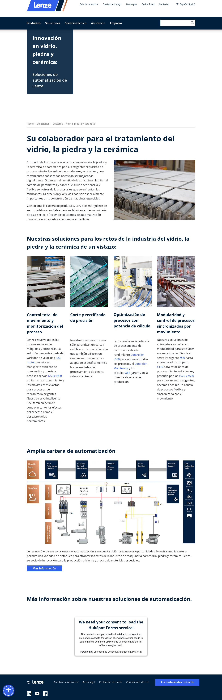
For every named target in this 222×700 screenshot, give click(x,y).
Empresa (116, 23)
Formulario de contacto (177, 682)
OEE (127, 373)
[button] (8, 691)
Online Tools (148, 4)
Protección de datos (110, 682)
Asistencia (98, 23)
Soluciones (52, 23)
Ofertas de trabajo (112, 4)
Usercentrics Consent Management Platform (117, 651)
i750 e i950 (55, 376)
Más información (44, 568)
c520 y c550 (186, 376)
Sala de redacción (89, 4)
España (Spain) (185, 4)
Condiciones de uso (137, 682)
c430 (160, 367)
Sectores (58, 123)
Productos (34, 23)
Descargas (131, 4)
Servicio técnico (75, 23)
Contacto (164, 4)
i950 (182, 358)
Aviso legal (89, 682)
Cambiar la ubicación (66, 682)
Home (30, 123)
